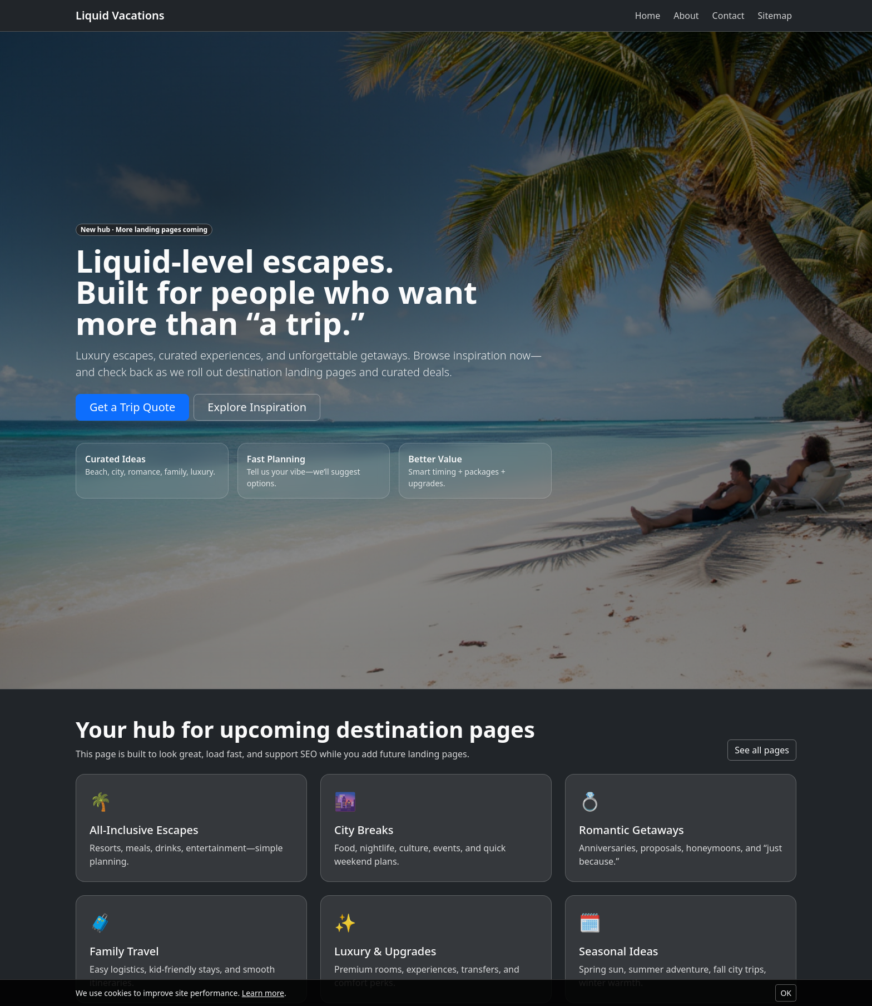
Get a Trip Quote (132, 407)
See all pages (762, 750)
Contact (728, 15)
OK (785, 993)
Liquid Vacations (120, 15)
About (685, 15)
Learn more (263, 993)
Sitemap (775, 15)
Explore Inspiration (256, 407)
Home (648, 15)
